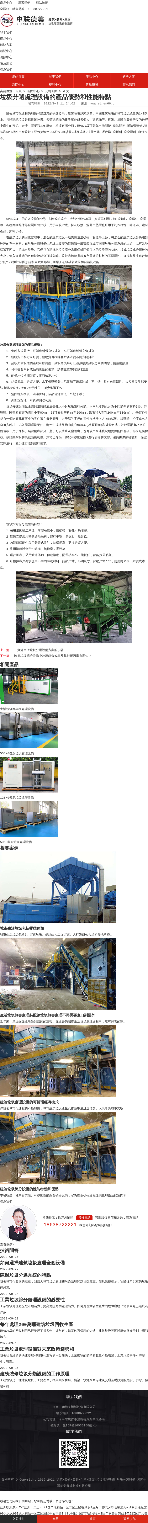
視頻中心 (6, 57)
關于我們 (6, 32)
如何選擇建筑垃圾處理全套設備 (32, 1263)
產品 (55, 1519)
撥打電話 (84, 1218)
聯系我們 (24, 3)
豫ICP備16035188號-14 (80, 1425)
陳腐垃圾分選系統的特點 (25, 1275)
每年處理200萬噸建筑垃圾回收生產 (36, 1324)
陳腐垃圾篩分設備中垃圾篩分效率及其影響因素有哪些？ (52, 656)
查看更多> (7, 1244)
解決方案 (6, 45)
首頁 (18, 91)
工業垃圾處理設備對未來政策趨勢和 (37, 1349)
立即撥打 (18, 1519)
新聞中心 (6, 51)
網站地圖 (42, 3)
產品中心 (6, 3)
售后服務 (6, 63)
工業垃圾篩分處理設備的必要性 (32, 1300)
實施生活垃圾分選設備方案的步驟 (40, 650)
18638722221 (60, 1225)
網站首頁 (18, 77)
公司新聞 (51, 91)
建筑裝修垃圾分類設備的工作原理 (34, 1374)
